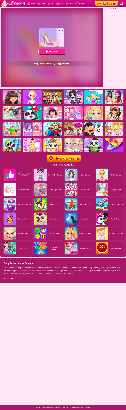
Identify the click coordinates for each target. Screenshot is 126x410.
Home (38, 407)
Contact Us (64, 407)
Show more (8, 278)
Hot (50, 3)
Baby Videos (46, 407)
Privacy (76, 407)
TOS (71, 407)
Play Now (51, 51)
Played (80, 3)
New (31, 3)
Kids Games (55, 407)
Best (41, 3)
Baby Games (85, 407)
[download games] (106, 1)
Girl (69, 3)
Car (59, 3)
